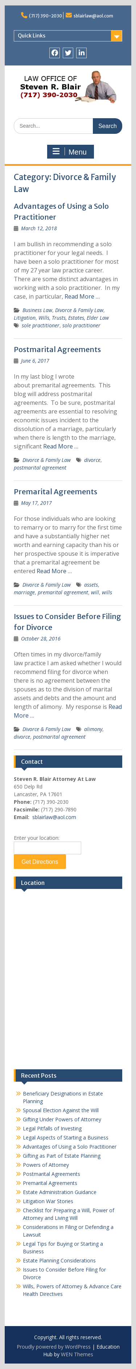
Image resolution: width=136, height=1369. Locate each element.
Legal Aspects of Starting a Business (65, 1137)
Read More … (82, 296)
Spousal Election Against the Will (61, 1110)
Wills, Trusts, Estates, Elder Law (73, 317)
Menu (70, 151)
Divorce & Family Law (79, 310)
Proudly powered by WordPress (54, 1346)
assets (91, 584)
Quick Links (31, 35)
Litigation (25, 317)
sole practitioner (40, 325)
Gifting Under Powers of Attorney (62, 1119)
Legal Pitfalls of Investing (52, 1128)
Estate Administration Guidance (59, 1192)
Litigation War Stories (48, 1201)
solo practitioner (81, 325)
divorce (92, 459)
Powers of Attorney (46, 1164)
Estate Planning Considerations (59, 1260)
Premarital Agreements (55, 491)
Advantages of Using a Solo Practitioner (69, 1146)
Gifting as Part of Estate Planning (61, 1155)
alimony (93, 729)
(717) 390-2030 (45, 16)
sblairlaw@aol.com (93, 16)
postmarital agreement (40, 467)
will (95, 592)
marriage (24, 592)
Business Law (37, 310)
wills (107, 592)
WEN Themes (77, 1354)
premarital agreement (63, 592)
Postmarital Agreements (57, 349)
